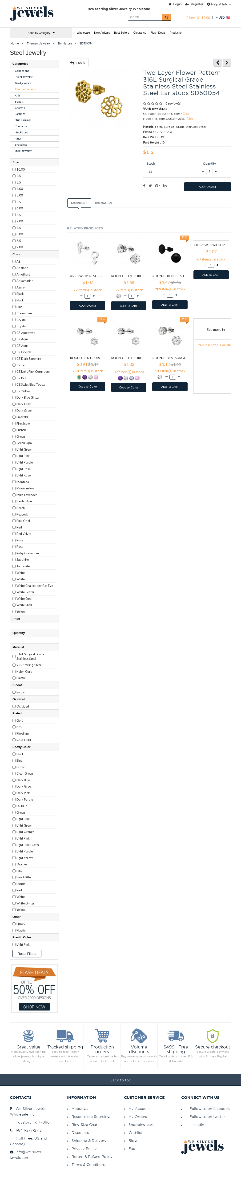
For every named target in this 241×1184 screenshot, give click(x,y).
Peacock (22, 514)
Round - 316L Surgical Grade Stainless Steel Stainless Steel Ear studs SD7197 (170, 358)
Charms (20, 107)
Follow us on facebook (209, 1108)
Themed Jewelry (25, 89)
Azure (20, 287)
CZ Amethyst (25, 333)
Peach (20, 508)
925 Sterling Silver (28, 665)
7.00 (19, 221)
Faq (132, 1148)
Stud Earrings (23, 120)
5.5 (18, 202)
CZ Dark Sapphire (28, 358)
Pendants (21, 126)
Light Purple (24, 462)
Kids (17, 95)
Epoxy (20, 924)
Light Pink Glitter (27, 845)
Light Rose (23, 469)
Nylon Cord (24, 671)
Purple (20, 884)
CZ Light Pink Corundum (33, 371)
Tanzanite (23, 566)
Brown (20, 767)
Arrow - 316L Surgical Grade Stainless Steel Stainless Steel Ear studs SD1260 (87, 276)
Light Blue (23, 819)
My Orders (138, 1116)
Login (175, 4)
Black (20, 294)
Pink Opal (23, 521)
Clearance (139, 32)
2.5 (18, 176)
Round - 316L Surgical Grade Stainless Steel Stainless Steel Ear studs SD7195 (87, 358)
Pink (19, 871)
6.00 (19, 208)
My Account (139, 1108)
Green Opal (24, 443)
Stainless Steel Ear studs (216, 345)
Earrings (20, 114)
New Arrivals (102, 32)
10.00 (20, 169)
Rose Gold (23, 740)
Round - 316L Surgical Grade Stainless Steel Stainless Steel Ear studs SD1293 (129, 276)
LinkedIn (196, 1124)
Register (194, 4)
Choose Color (87, 386)
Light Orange (25, 832)
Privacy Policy (84, 1148)
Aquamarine (24, 281)
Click (186, 114)
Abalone (22, 268)
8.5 (18, 241)
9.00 (19, 247)
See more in (216, 329)
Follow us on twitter (207, 1116)
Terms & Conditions (88, 1164)
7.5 (18, 228)
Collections (22, 70)
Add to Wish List (155, 108)
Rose (19, 540)
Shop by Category (41, 33)
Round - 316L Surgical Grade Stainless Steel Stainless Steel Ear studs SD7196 (129, 358)
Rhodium (22, 733)
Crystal (21, 320)
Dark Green (24, 410)
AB (18, 261)
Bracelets (21, 144)
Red (19, 527)
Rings (18, 138)
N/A (19, 727)
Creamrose (24, 313)
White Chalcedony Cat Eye (34, 586)
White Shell (24, 605)
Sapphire (22, 559)
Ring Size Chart (85, 1124)
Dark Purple (24, 799)
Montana (22, 482)
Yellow (20, 611)
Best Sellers (121, 32)
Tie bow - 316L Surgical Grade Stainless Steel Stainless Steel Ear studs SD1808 (211, 245)
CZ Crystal (23, 352)
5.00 (19, 195)
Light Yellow (24, 858)
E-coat (20, 692)
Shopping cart (141, 1124)
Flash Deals (157, 32)
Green (20, 436)
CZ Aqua (22, 339)
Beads (19, 101)
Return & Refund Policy (92, 1156)
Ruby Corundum (27, 553)
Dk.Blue (21, 806)
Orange (21, 864)
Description (79, 203)
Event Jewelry (23, 77)
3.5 (18, 182)
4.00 (19, 189)
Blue (19, 307)
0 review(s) (173, 103)
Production (176, 32)
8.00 (19, 234)
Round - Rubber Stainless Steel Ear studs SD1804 (170, 276)
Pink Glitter (24, 877)
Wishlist (135, 1132)
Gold (19, 720)
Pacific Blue (24, 501)
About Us (80, 1108)
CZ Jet (20, 365)
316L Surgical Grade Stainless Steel (30, 656)
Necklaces (21, 132)
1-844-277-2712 (26, 1130)
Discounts (80, 1132)
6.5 (18, 215)
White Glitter (25, 592)
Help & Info (219, 4)
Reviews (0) (103, 203)
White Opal (24, 598)
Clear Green (24, 773)
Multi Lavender (26, 495)
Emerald (22, 417)
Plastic (20, 678)
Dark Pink (23, 793)
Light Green (24, 449)
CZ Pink (21, 378)
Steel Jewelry (23, 150)
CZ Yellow (23, 391)
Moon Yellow (25, 488)
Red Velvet (23, 534)
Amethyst (23, 274)
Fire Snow (23, 423)
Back (77, 62)
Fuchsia (21, 430)
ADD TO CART (207, 186)
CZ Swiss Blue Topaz (30, 384)
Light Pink (23, 456)
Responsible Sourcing (91, 1116)
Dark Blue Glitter (28, 397)
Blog (133, 1140)
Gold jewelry (23, 83)
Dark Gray (23, 404)
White (20, 573)
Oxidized (22, 706)
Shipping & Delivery (89, 1140)
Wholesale (83, 32)
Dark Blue (23, 780)
